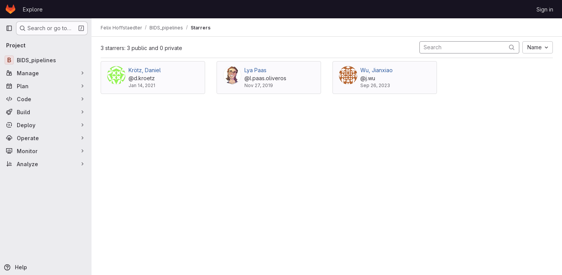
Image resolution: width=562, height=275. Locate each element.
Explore (33, 9)
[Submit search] (511, 47)
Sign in (544, 9)
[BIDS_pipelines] (45, 60)
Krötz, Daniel (144, 70)
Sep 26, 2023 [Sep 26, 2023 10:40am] (375, 85)
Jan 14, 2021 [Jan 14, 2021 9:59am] (141, 85)
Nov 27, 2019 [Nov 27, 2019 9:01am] (258, 85)
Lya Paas (255, 70)
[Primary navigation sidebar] (9, 28)
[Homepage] (10, 9)
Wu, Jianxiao (376, 70)
